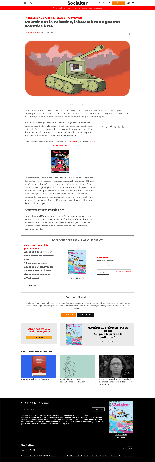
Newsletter (104, 3)
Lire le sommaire (108, 341)
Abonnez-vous (77, 278)
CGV (40, 456)
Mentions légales (76, 456)
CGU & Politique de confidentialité (56, 456)
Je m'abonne (118, 3)
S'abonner (68, 315)
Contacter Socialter (91, 456)
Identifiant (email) (105, 260)
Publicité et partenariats (109, 456)
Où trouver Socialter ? (29, 456)
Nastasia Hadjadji (32, 32)
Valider (103, 273)
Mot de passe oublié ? (123, 271)
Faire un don (85, 315)
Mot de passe (103, 266)
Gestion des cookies (126, 456)
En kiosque (73, 142)
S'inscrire (31, 285)
